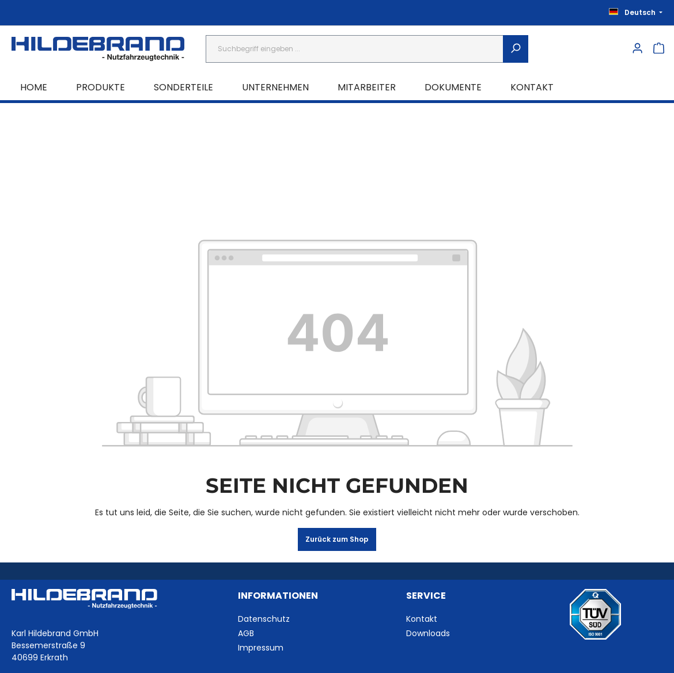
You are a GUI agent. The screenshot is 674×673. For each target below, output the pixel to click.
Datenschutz (264, 619)
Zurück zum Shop (337, 539)
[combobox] (354, 49)
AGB (246, 633)
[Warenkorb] (658, 48)
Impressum (260, 647)
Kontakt (421, 619)
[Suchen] (515, 49)
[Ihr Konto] (637, 48)
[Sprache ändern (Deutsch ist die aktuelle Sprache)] (632, 12)
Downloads (428, 633)
